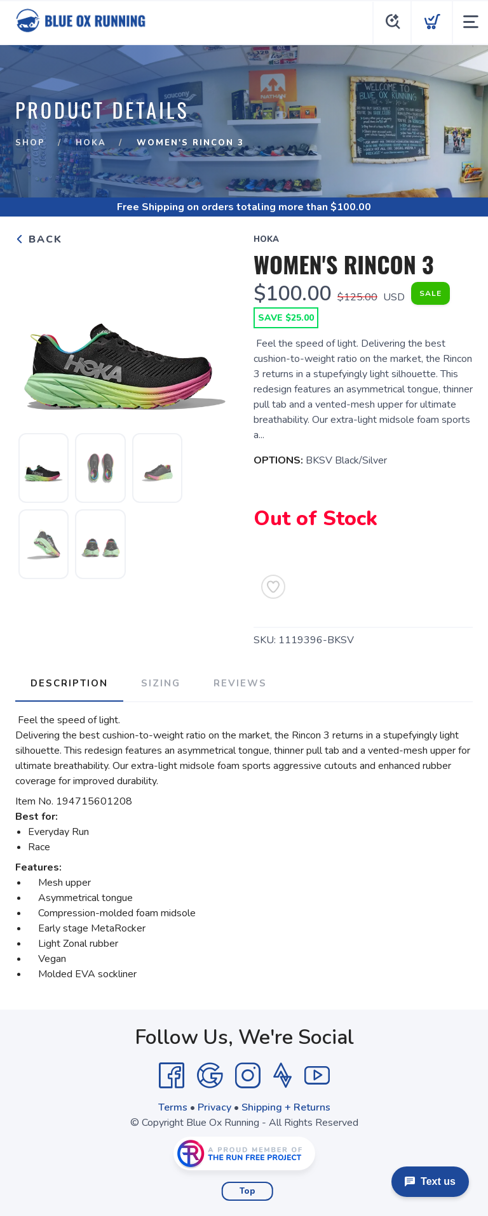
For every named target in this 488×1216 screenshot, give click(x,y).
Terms (172, 1107)
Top (247, 1191)
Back (38, 239)
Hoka (91, 143)
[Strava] (282, 1076)
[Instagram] (248, 1076)
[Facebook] (171, 1076)
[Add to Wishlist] (273, 587)
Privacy (214, 1107)
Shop (30, 143)
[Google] (210, 1076)
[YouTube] (317, 1076)
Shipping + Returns (285, 1107)
